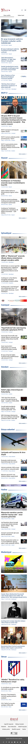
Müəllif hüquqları (22, 726)
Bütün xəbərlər (22, 154)
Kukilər (24, 729)
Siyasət (4, 158)
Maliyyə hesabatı (19, 724)
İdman (4, 657)
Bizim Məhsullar (12, 726)
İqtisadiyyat (6, 233)
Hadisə (4, 489)
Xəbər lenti (21, 15)
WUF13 (4, 93)
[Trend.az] (5, 10)
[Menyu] (25, 10)
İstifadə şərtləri (6, 729)
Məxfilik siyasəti (16, 729)
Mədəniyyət (6, 552)
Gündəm (5, 367)
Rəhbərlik (3, 726)
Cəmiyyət (5, 305)
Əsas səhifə (7, 15)
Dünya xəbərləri (8, 429)
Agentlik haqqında (8, 724)
